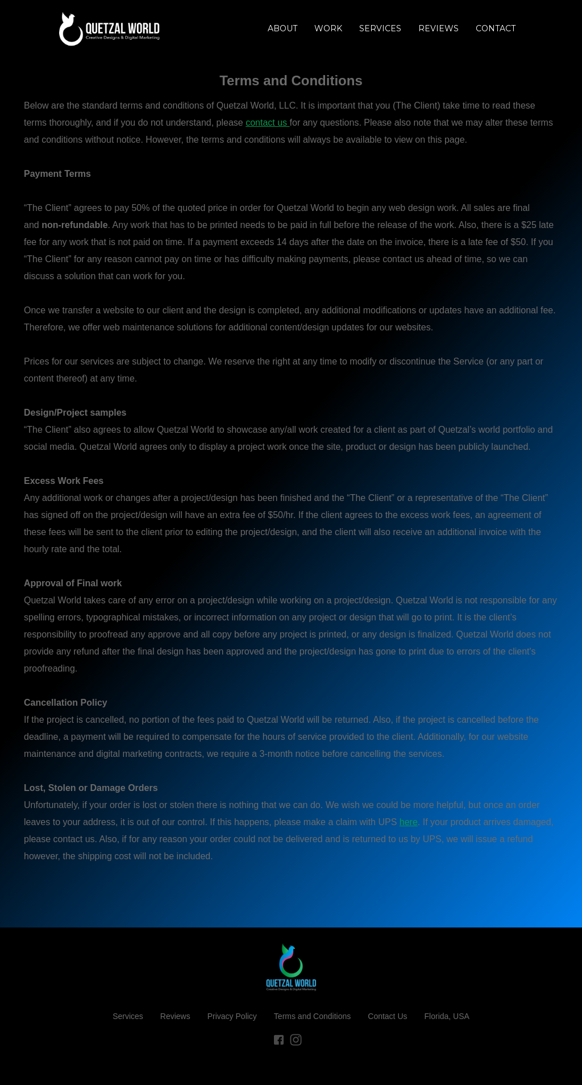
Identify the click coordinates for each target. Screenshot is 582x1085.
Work (328, 28)
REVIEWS (438, 28)
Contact (496, 28)
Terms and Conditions (312, 1016)
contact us (267, 122)
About (282, 28)
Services (380, 28)
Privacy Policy (232, 1016)
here (409, 822)
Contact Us (387, 1016)
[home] (109, 28)
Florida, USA (447, 1016)
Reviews (175, 1016)
